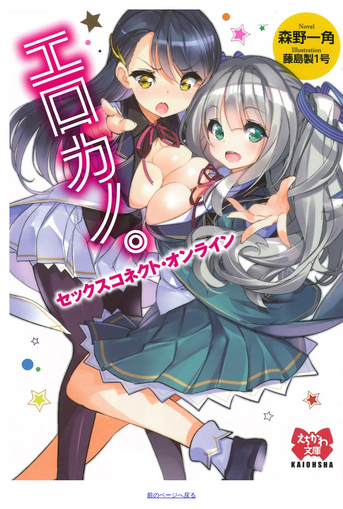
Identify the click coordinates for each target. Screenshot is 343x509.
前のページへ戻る (171, 495)
